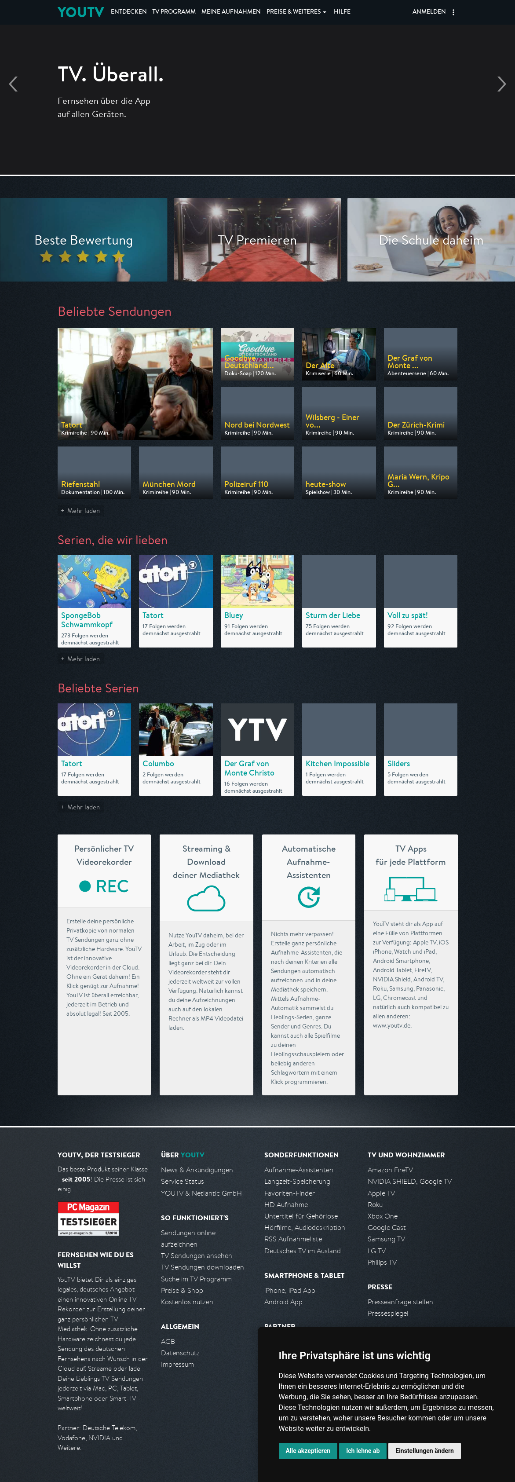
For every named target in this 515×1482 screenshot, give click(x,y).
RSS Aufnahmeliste (293, 1239)
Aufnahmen (231, 12)
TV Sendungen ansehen (196, 1255)
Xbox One (383, 1216)
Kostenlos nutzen (187, 1301)
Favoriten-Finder (289, 1193)
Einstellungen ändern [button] (424, 1450)
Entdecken (129, 12)
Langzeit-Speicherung (297, 1181)
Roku (375, 1204)
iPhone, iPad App (289, 1290)
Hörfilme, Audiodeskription (304, 1227)
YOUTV (81, 12)
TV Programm (174, 12)
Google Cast (387, 1227)
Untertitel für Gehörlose (301, 1216)
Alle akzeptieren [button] (308, 1450)
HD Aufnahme (286, 1204)
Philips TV (382, 1262)
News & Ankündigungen (197, 1170)
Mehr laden (83, 510)
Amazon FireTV (390, 1170)
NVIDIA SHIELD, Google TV (410, 1181)
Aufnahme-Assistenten (298, 1170)
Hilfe (342, 12)
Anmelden (429, 12)
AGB (168, 1341)
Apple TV (381, 1193)
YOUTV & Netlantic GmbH (201, 1193)
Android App (283, 1301)
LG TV (377, 1250)
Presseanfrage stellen (400, 1301)
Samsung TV (386, 1239)
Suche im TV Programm (196, 1279)
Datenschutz (180, 1353)
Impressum (177, 1364)
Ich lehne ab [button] (363, 1450)
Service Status (182, 1181)
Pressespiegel (388, 1313)
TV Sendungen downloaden (202, 1267)
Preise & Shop (182, 1290)
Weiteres (294, 12)
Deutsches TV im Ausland (302, 1250)
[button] (453, 12)
